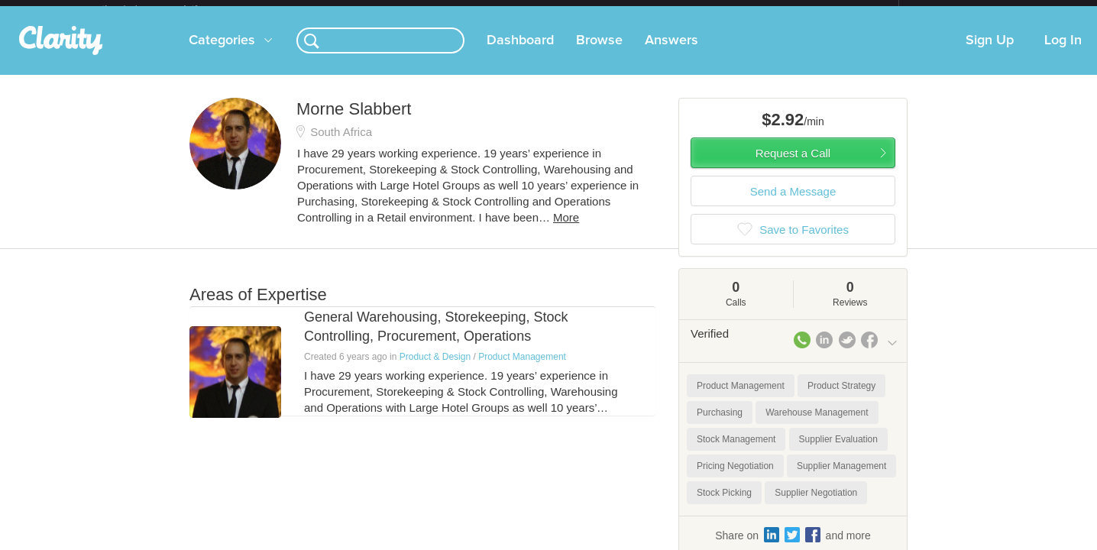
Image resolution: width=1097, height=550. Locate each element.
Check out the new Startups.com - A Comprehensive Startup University (732, 10)
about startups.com (953, 10)
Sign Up (990, 53)
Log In (1063, 53)
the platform (166, 9)
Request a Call (793, 165)
